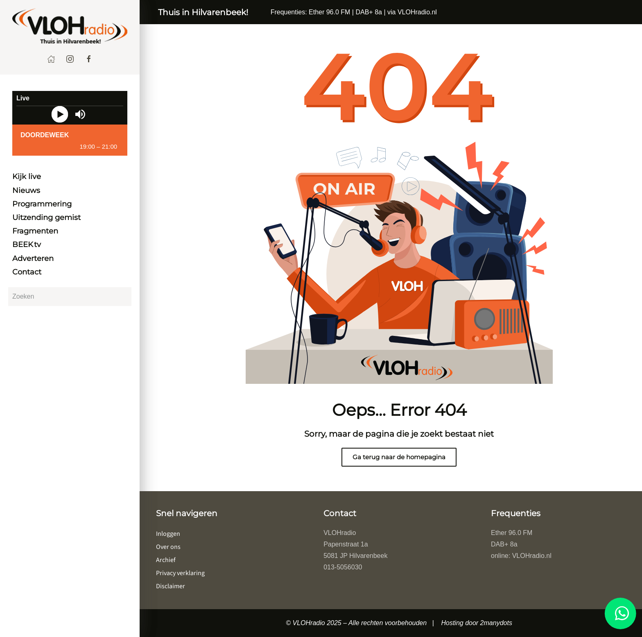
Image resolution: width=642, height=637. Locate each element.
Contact (26, 272)
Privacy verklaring (180, 573)
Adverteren (33, 258)
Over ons (168, 546)
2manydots (496, 622)
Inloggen (168, 533)
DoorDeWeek (44, 134)
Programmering (42, 204)
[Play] (59, 114)
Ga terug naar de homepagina (399, 457)
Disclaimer (170, 586)
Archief (166, 559)
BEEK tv (26, 244)
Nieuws (26, 190)
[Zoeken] (69, 296)
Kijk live (26, 176)
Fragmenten (35, 231)
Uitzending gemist (46, 217)
